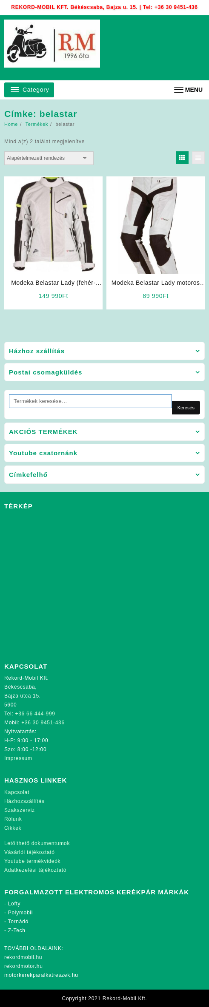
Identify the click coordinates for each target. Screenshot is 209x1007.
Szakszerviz (19, 810)
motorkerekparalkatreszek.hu (41, 975)
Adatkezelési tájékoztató (35, 870)
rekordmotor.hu (23, 966)
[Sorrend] (49, 158)
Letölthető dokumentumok (37, 843)
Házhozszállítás (24, 801)
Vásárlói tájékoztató (29, 852)
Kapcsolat (16, 792)
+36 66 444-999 (35, 714)
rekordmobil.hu (23, 957)
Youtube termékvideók (32, 861)
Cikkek (12, 828)
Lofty (14, 904)
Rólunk (13, 819)
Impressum (18, 758)
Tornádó (18, 922)
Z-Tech (17, 930)
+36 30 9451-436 (176, 7)
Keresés (186, 407)
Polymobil (20, 913)
